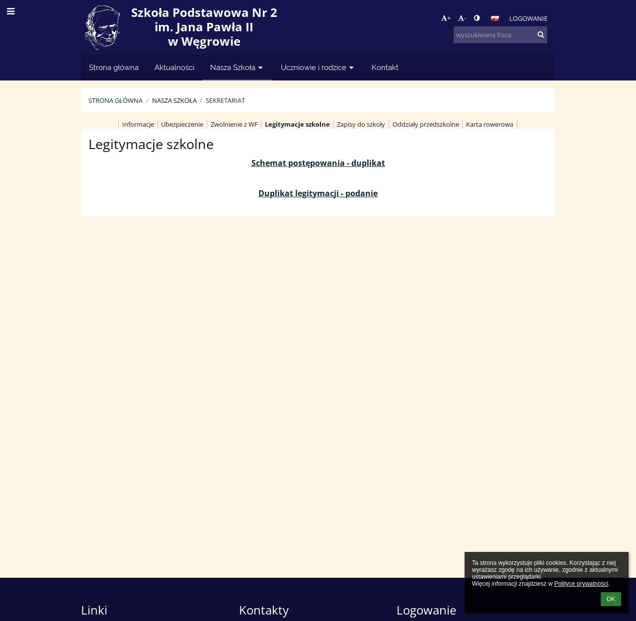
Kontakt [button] (385, 67)
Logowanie (528, 18)
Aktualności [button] (174, 67)
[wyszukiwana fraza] (500, 35)
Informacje (138, 124)
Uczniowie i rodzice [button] (318, 67)
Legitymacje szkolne (297, 124)
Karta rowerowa (489, 124)
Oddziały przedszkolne (426, 124)
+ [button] (446, 17)
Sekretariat (225, 100)
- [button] (462, 17)
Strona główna (115, 100)
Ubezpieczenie (182, 124)
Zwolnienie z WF (234, 124)
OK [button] (611, 599)
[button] (494, 18)
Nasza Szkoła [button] (237, 67)
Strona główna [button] (114, 67)
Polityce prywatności (581, 583)
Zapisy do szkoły (361, 124)
